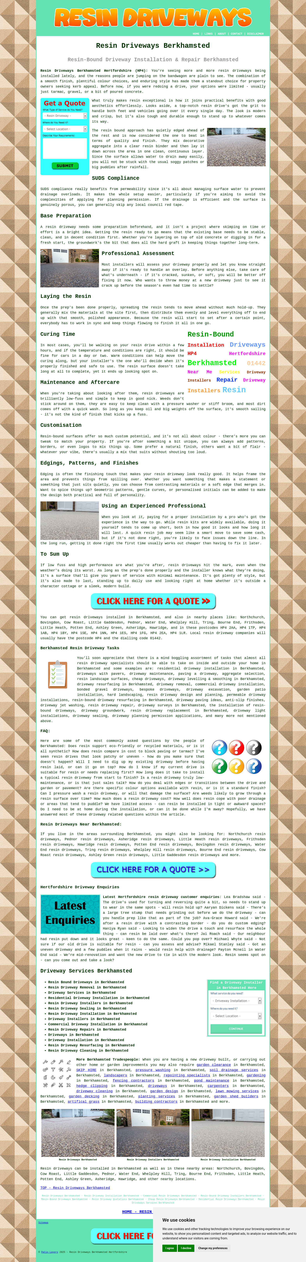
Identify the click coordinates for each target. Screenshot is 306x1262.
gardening (256, 1075)
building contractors (156, 1102)
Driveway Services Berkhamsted (86, 971)
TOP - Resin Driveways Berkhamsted (75, 1188)
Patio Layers (49, 1252)
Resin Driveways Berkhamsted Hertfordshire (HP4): (94, 71)
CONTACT (236, 33)
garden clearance (214, 1065)
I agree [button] (169, 1248)
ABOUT (222, 33)
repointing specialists (187, 1075)
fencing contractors (133, 1081)
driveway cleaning (94, 1091)
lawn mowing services (237, 1091)
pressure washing (153, 1070)
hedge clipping (91, 1086)
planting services (156, 1096)
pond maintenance (211, 1081)
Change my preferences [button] (212, 1248)
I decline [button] (186, 1248)
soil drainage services (234, 1070)
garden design (164, 1091)
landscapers (115, 1075)
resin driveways (204, 855)
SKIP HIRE (86, 1070)
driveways (157, 1086)
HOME (196, 33)
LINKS (208, 33)
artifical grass (83, 1102)
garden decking (84, 1096)
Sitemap (43, 1222)
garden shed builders (236, 1096)
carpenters (218, 1086)
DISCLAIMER (255, 33)
